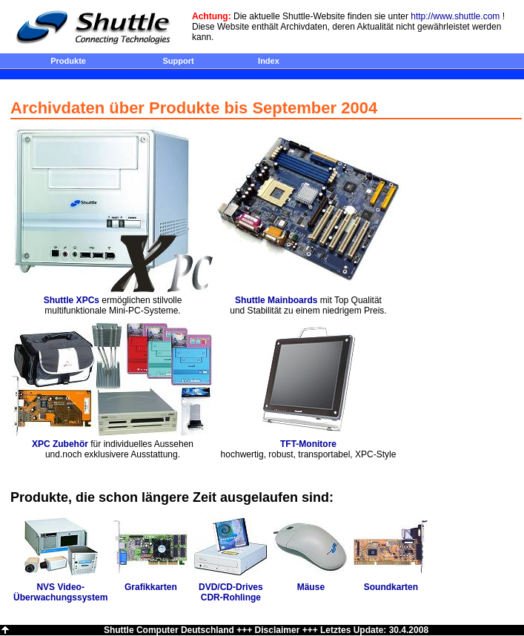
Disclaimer (277, 630)
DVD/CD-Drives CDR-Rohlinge (231, 592)
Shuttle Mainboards (276, 300)
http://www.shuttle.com (455, 16)
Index (268, 60)
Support (177, 60)
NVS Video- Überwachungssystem (60, 592)
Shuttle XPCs (71, 300)
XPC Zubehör (60, 444)
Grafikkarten (151, 587)
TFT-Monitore (308, 444)
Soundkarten (391, 587)
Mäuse (311, 587)
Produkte (68, 60)
